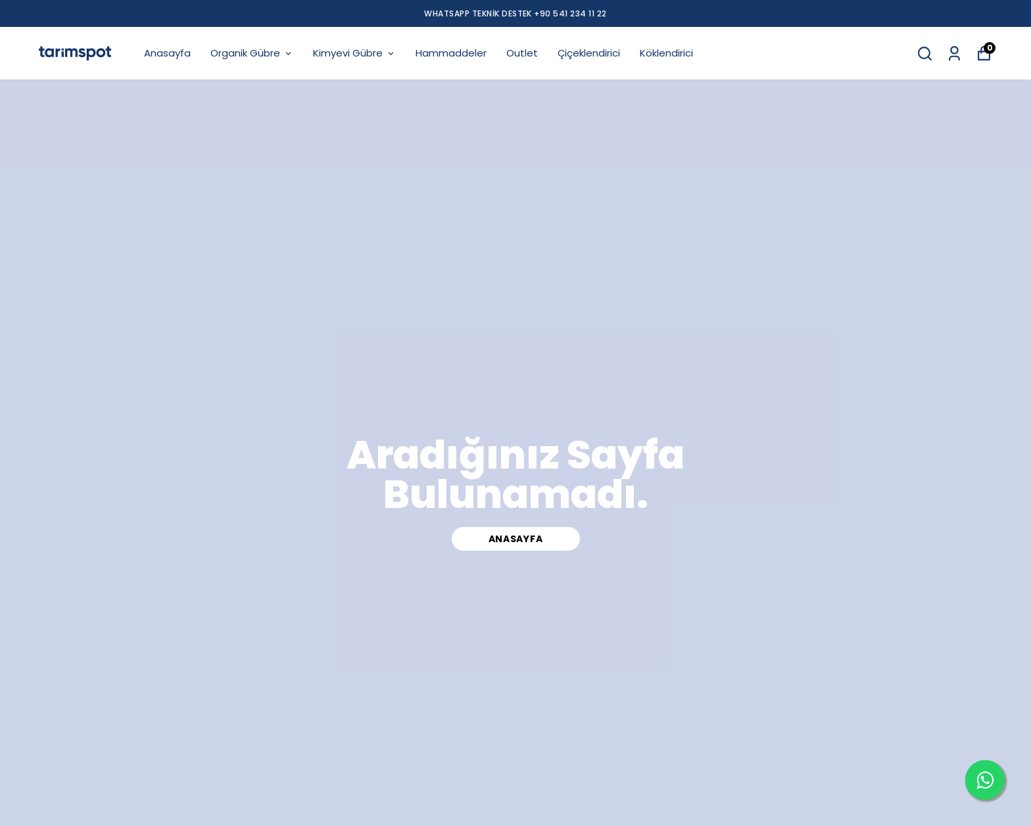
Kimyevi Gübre (354, 53)
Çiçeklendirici (589, 53)
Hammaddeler (451, 53)
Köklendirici (666, 53)
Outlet (522, 53)
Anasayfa (167, 53)
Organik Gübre (251, 53)
